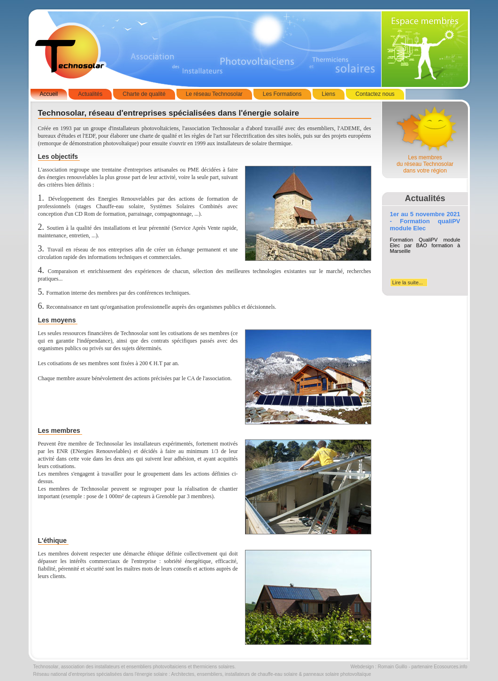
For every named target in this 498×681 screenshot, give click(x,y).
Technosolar (46, 666)
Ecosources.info (450, 666)
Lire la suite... (407, 282)
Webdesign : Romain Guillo (379, 666)
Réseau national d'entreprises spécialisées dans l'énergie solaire (100, 674)
